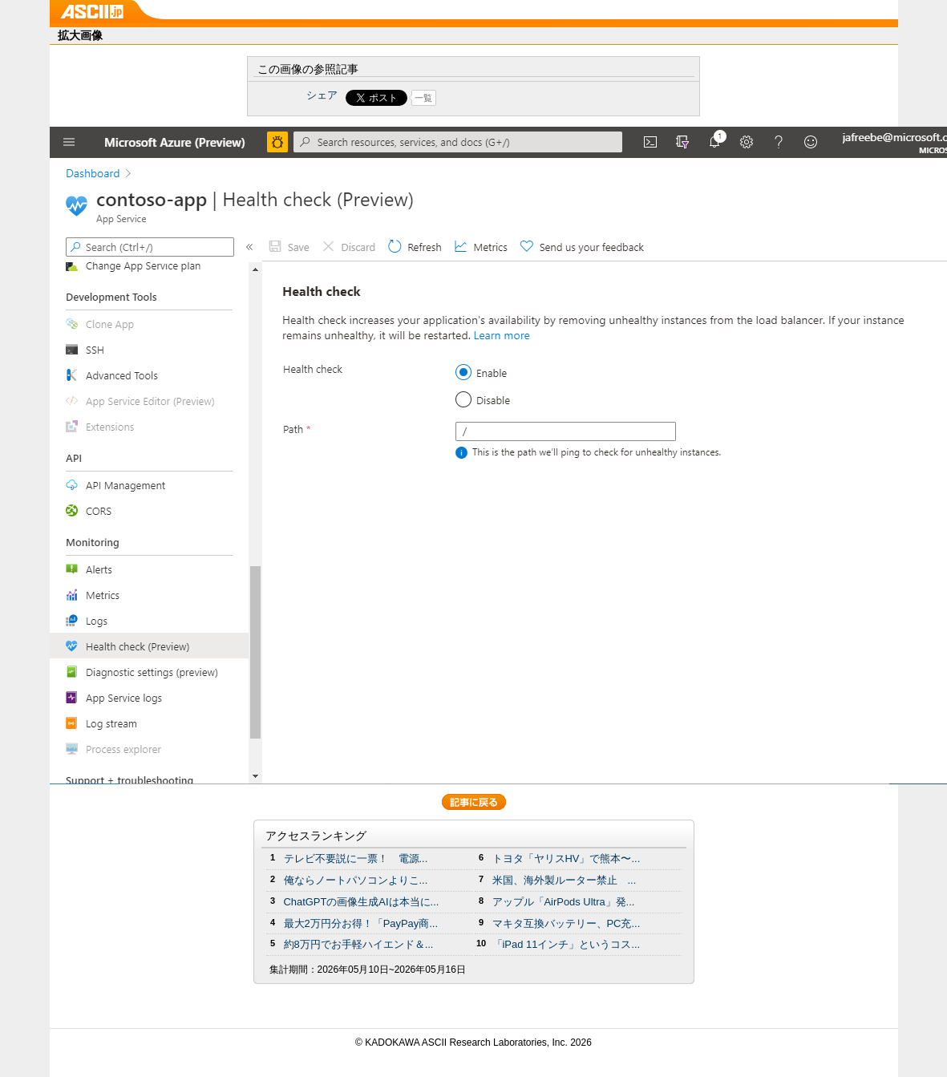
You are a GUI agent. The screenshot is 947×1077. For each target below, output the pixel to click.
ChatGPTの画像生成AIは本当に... (361, 902)
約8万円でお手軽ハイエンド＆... (359, 944)
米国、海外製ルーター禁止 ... (564, 880)
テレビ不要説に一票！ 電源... (356, 858)
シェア (322, 95)
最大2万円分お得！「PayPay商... (361, 923)
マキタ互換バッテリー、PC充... (566, 923)
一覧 (423, 98)
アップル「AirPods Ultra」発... (563, 902)
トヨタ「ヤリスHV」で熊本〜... (566, 858)
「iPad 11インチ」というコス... (566, 944)
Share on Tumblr (532, 98)
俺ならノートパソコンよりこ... (356, 880)
